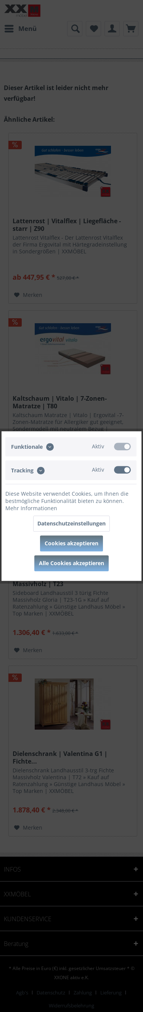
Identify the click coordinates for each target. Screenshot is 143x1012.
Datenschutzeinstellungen (71, 523)
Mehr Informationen (31, 508)
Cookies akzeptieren (71, 543)
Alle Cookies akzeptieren (71, 563)
